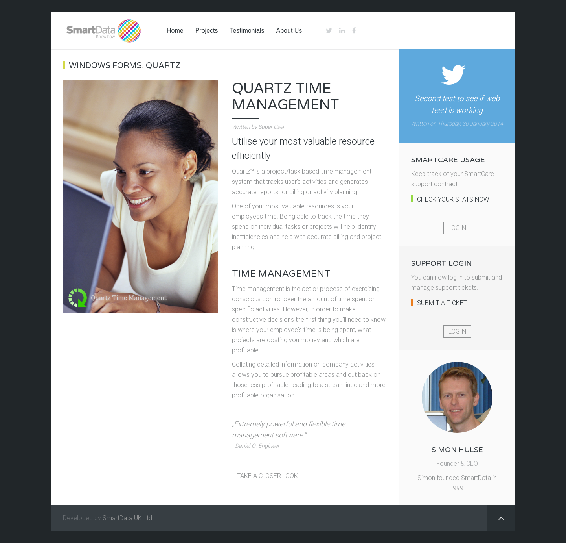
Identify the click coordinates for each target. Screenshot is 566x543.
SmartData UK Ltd (127, 518)
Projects (206, 30)
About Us (289, 30)
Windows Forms (105, 65)
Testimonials (247, 30)
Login (457, 228)
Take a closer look (267, 476)
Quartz (163, 65)
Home (175, 30)
